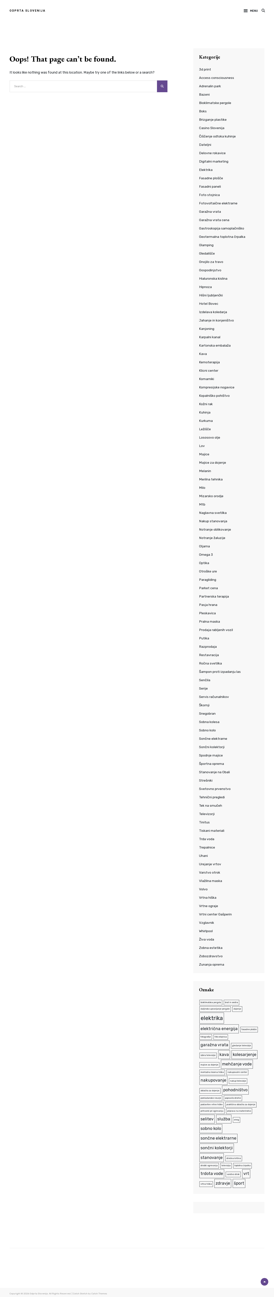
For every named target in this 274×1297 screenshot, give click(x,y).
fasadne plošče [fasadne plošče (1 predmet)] (249, 1029)
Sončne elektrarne (213, 739)
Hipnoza (205, 287)
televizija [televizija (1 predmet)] (226, 1163)
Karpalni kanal (210, 337)
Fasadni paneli (210, 186)
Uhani (203, 856)
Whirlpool (206, 931)
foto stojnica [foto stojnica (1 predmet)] (221, 1036)
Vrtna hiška (207, 897)
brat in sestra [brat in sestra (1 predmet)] (231, 1002)
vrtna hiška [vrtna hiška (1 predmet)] (206, 1182)
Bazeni (204, 94)
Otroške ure (208, 571)
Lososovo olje (210, 437)
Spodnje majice (211, 755)
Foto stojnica (209, 195)
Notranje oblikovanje (215, 529)
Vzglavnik (206, 923)
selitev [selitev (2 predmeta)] (207, 1117)
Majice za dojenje (212, 462)
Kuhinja (204, 412)
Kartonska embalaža (215, 345)
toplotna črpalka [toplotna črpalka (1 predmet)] (242, 1163)
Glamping (206, 245)
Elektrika (206, 170)
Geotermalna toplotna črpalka (222, 237)
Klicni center (208, 370)
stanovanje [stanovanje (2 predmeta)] (212, 1155)
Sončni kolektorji (212, 747)
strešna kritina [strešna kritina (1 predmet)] (233, 1156)
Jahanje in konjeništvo (216, 320)
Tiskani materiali (212, 831)
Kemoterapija (209, 362)
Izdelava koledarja (213, 312)
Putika (204, 638)
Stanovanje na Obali (214, 772)
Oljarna (204, 546)
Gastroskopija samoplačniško (222, 228)
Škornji (204, 705)
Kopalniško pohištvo (215, 396)
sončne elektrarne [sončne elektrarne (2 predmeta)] (218, 1136)
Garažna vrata (210, 212)
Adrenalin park (210, 86)
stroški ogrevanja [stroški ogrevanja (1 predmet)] (209, 1163)
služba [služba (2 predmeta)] (223, 1117)
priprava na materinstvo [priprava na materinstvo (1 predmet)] (239, 1109)
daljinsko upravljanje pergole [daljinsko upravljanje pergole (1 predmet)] (215, 1008)
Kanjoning (207, 329)
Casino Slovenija (212, 128)
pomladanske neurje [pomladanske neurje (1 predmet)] (211, 1096)
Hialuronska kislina (213, 278)
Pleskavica (207, 613)
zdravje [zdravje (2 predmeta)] (223, 1181)
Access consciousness (216, 78)
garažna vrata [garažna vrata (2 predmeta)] (214, 1044)
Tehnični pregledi (212, 797)
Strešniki (206, 780)
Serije (203, 688)
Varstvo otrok (210, 872)
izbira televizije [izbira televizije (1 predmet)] (208, 1054)
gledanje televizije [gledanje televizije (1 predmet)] (241, 1045)
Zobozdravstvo (211, 956)
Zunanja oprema (212, 964)
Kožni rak (206, 404)
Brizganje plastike (213, 119)
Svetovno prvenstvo (215, 789)
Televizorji (207, 814)
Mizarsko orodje (211, 496)
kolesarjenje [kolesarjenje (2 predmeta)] (244, 1053)
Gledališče (207, 253)
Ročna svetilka (210, 663)
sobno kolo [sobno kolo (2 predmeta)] (211, 1127)
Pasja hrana (208, 605)
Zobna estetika (211, 948)
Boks (203, 111)
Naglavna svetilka (213, 513)
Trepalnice (207, 847)
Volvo (203, 889)
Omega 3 (206, 554)
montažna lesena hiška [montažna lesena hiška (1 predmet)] (212, 1071)
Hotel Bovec (209, 304)
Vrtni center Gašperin (215, 914)
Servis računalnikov (214, 697)
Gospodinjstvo (210, 270)
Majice (204, 454)
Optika (204, 563)
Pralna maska (209, 621)
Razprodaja (208, 647)
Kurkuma (206, 421)
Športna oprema (212, 764)
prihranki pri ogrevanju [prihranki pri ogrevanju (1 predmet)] (212, 1109)
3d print (205, 69)
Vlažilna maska (210, 881)
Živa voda (206, 939)
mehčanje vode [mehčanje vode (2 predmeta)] (237, 1063)
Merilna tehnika (211, 479)
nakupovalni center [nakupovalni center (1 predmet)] (237, 1071)
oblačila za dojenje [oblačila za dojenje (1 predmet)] (210, 1089)
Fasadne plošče (211, 178)
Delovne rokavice (212, 153)
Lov (202, 446)
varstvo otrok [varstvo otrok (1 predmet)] (233, 1172)
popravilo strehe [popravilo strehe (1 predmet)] (233, 1096)
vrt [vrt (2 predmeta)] (246, 1171)
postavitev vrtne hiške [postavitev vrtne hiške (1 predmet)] (212, 1103)
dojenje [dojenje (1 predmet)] (237, 1008)
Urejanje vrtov (210, 864)
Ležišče (205, 429)
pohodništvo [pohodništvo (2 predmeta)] (235, 1088)
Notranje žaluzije (212, 538)
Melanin (205, 471)
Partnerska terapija (214, 596)
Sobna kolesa (209, 722)
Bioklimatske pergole (215, 103)
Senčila (204, 680)
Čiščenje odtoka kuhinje (217, 136)
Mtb (202, 504)
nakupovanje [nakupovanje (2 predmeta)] (213, 1079)
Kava (203, 354)
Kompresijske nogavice (217, 387)
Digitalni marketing (214, 161)
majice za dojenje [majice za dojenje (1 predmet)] (209, 1064)
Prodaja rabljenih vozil (216, 630)
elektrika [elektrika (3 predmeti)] (212, 1017)
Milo (202, 488)
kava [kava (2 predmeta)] (224, 1053)
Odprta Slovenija (27, 10)
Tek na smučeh (210, 805)
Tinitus (204, 822)
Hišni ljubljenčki (211, 295)
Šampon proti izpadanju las (220, 672)
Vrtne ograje (208, 906)
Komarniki (206, 379)
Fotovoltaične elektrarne (218, 203)
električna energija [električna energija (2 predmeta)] (219, 1028)
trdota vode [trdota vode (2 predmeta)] (212, 1171)
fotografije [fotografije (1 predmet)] (206, 1036)
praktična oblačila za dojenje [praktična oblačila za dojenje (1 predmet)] (240, 1103)
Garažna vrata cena (214, 220)
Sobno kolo (208, 730)
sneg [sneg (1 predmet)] (236, 1118)
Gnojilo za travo (211, 262)
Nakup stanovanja (213, 521)
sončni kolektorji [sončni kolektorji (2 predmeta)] (217, 1146)
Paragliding (208, 580)
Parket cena (208, 588)
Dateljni (205, 145)
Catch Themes (99, 1291)
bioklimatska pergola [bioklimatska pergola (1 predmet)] (211, 1002)
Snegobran (207, 713)
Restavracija (209, 655)
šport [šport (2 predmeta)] (239, 1181)
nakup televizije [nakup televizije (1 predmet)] (238, 1080)
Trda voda (207, 839)
